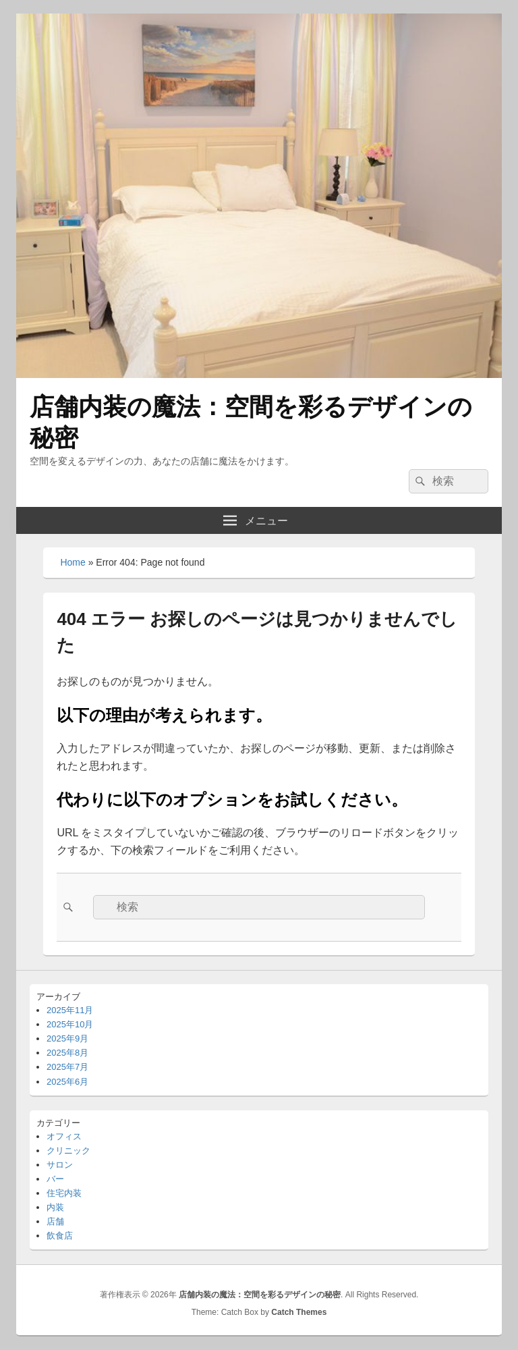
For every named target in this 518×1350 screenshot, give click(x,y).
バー (55, 1179)
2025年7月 (67, 1067)
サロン (60, 1165)
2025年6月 (67, 1082)
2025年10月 (70, 1024)
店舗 (55, 1221)
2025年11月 (70, 1010)
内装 (55, 1207)
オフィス (64, 1136)
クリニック (68, 1150)
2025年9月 (67, 1038)
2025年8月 (67, 1053)
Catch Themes (298, 1312)
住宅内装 (64, 1193)
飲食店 (60, 1236)
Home (72, 562)
